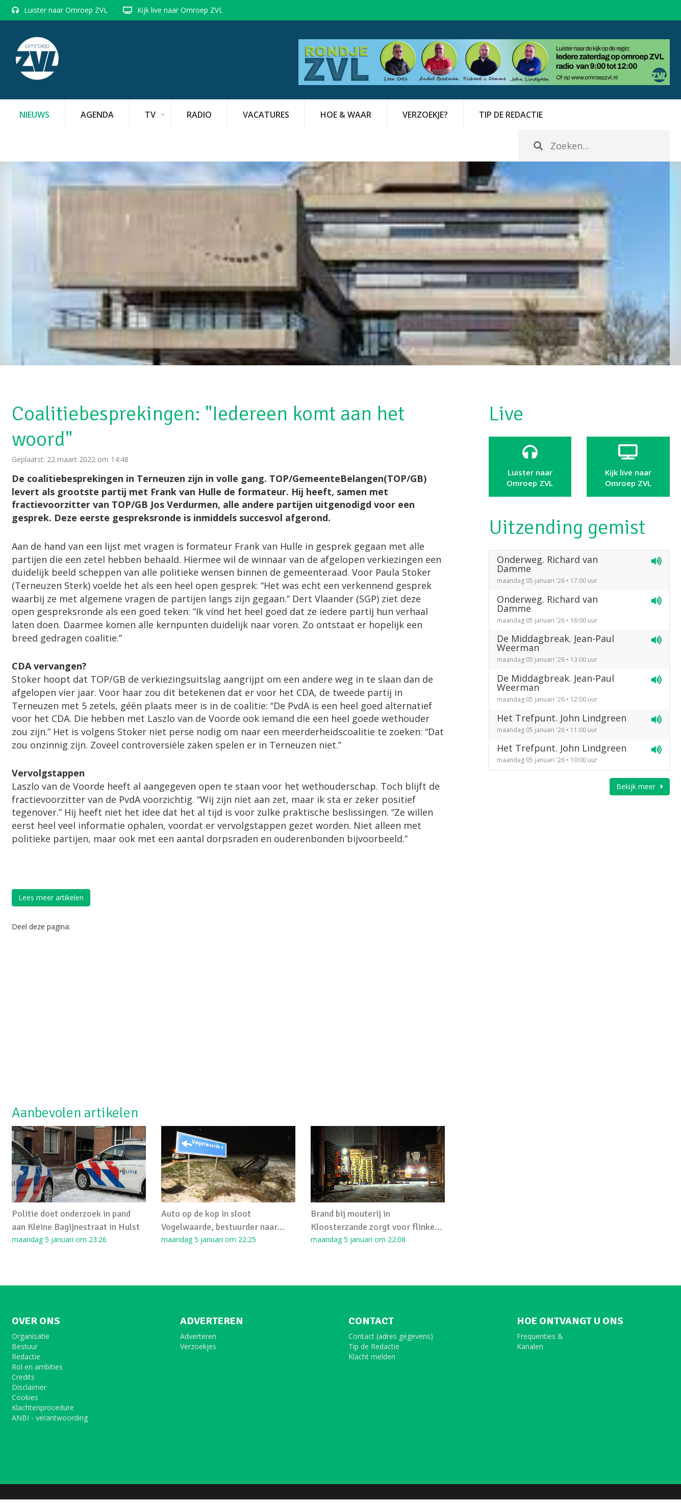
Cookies (25, 1401)
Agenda (97, 114)
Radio (199, 114)
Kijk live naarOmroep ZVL (628, 466)
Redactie (26, 1360)
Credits (23, 1380)
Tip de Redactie (373, 1350)
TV (150, 114)
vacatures (266, 114)
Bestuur (25, 1350)
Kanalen (530, 1350)
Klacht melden (371, 1360)
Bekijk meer (639, 786)
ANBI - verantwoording (50, 1421)
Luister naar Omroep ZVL (66, 10)
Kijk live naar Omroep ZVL (180, 10)
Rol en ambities (37, 1370)
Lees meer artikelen (51, 897)
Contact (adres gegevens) (390, 1340)
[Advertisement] (228, 1018)
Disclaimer (29, 1390)
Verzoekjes (198, 1350)
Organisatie (30, 1340)
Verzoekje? (425, 114)
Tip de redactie (511, 114)
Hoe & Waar (345, 114)
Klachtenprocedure (43, 1411)
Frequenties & (540, 1340)
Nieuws (34, 114)
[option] (341, 263)
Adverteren (198, 1340)
